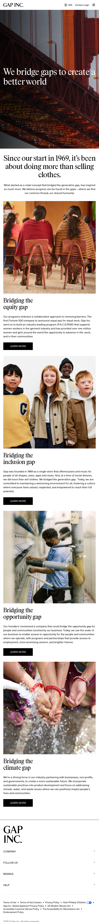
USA (68, 5)
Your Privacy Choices (74, 902)
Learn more (18, 501)
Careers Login (82, 5)
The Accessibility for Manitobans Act (61, 909)
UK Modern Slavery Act (59, 906)
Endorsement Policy (13, 912)
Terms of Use (9, 902)
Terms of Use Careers (31, 902)
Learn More (18, 346)
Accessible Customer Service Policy (21, 909)
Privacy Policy (52, 902)
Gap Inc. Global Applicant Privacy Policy (23, 906)
